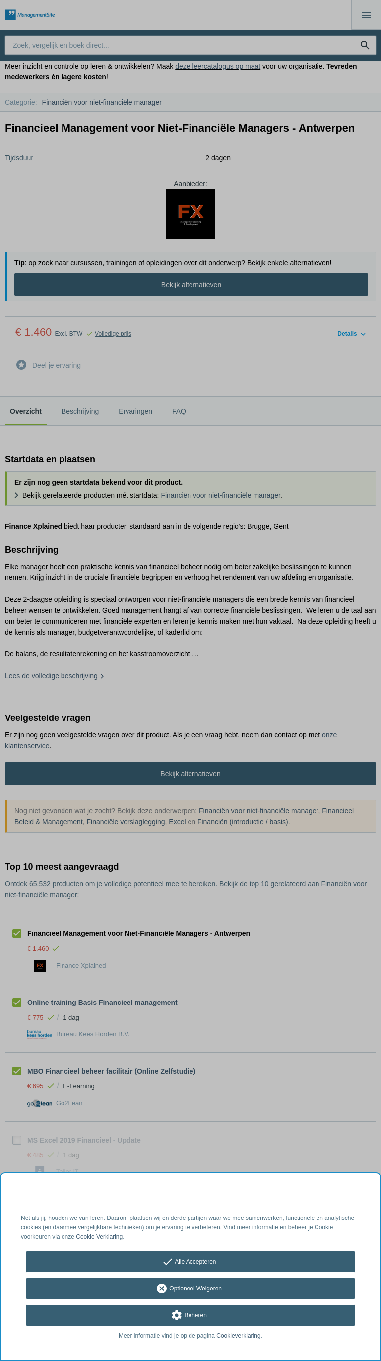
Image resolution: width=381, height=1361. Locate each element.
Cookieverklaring (238, 1335)
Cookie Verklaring (99, 1236)
